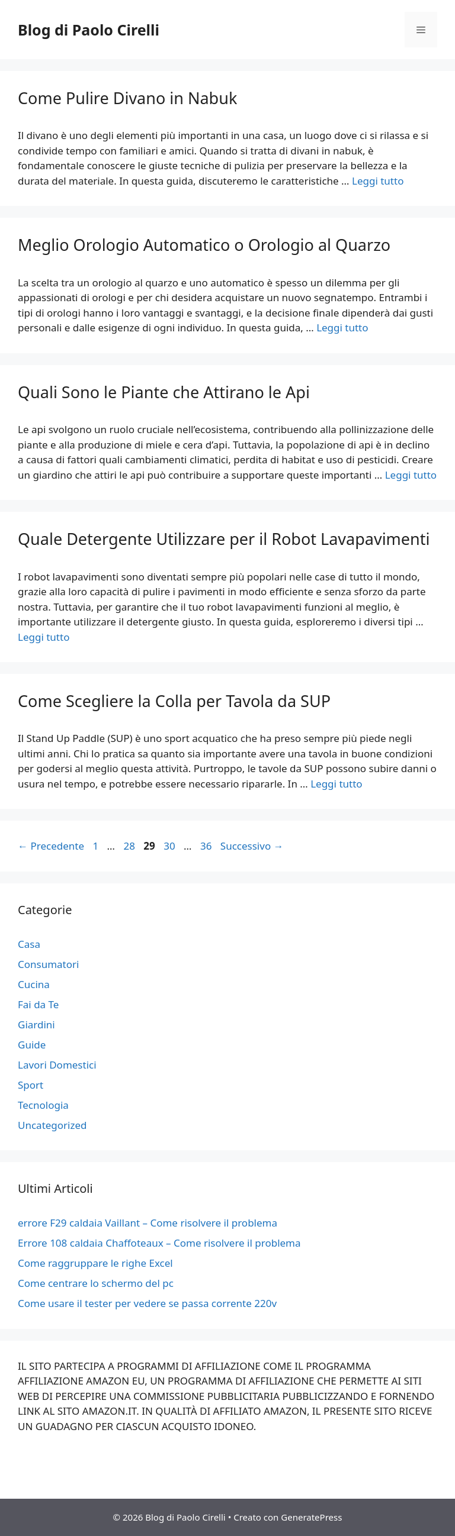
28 (130, 846)
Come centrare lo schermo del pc (96, 1283)
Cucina (34, 984)
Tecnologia (43, 1105)
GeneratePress (311, 1517)
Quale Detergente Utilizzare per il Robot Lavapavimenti (224, 539)
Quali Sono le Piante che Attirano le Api (164, 392)
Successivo (252, 846)
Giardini (36, 1024)
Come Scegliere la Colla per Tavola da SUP (174, 701)
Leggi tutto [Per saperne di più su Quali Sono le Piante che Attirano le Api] (411, 475)
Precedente (51, 846)
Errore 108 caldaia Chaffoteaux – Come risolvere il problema (159, 1243)
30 (170, 846)
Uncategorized (52, 1125)
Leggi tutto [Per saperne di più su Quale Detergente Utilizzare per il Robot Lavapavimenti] (43, 637)
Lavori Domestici (57, 1065)
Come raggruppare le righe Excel (95, 1263)
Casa (29, 944)
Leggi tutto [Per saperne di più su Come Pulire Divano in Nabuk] (377, 181)
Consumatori (48, 964)
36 (207, 846)
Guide (32, 1044)
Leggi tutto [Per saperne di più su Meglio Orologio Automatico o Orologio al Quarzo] (342, 327)
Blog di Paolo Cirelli (88, 30)
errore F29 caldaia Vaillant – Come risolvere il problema (147, 1223)
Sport (30, 1085)
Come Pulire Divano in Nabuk (127, 98)
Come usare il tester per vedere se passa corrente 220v (147, 1303)
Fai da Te (38, 1004)
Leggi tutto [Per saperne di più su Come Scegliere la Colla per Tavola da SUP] (336, 783)
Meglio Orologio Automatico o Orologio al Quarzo (204, 245)
